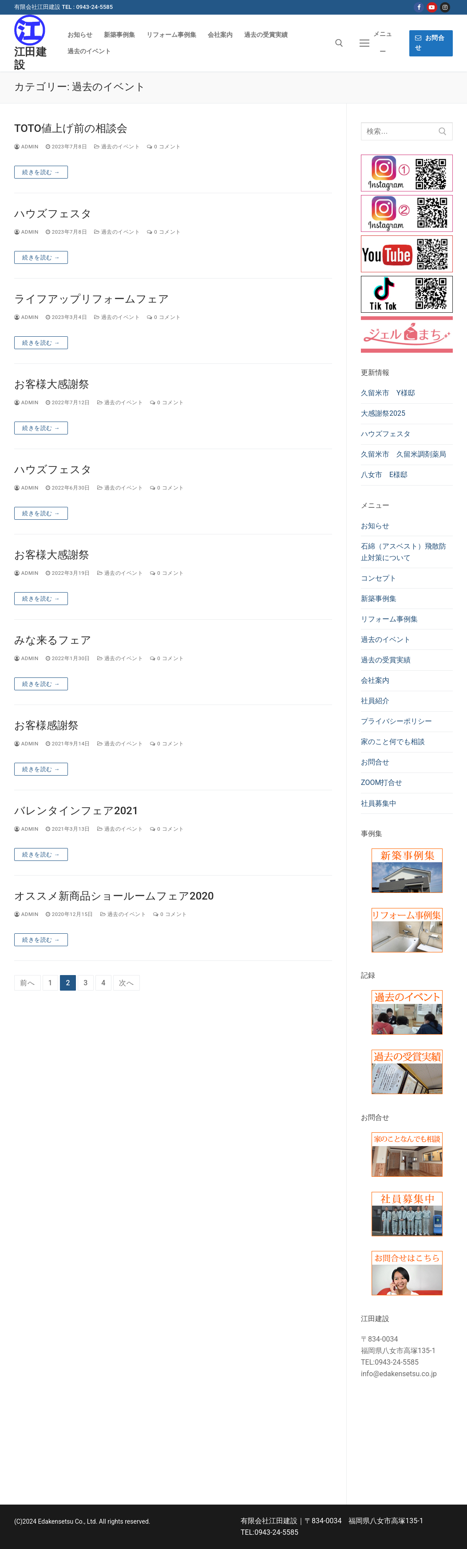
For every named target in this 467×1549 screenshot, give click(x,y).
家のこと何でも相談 (393, 741)
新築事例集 (378, 598)
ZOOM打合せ (381, 782)
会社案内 (375, 680)
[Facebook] (419, 7)
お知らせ (375, 526)
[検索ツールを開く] (339, 43)
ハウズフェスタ (53, 213)
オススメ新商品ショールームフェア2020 (114, 896)
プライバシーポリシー (396, 721)
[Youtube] (432, 7)
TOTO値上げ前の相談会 (70, 128)
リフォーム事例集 (389, 619)
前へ (27, 983)
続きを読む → (41, 172)
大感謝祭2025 (383, 413)
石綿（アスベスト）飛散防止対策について (403, 552)
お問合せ (429, 42)
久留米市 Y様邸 (388, 393)
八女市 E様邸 (384, 474)
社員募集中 (378, 803)
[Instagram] (445, 7)
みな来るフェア (52, 640)
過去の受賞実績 (386, 660)
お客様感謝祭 (46, 725)
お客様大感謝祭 (51, 384)
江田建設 (30, 58)
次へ (126, 983)
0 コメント (164, 146)
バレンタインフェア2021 (76, 810)
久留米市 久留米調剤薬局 (403, 454)
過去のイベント (117, 146)
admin (26, 146)
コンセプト (378, 578)
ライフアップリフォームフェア (91, 299)
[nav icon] (376, 43)
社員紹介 (375, 701)
